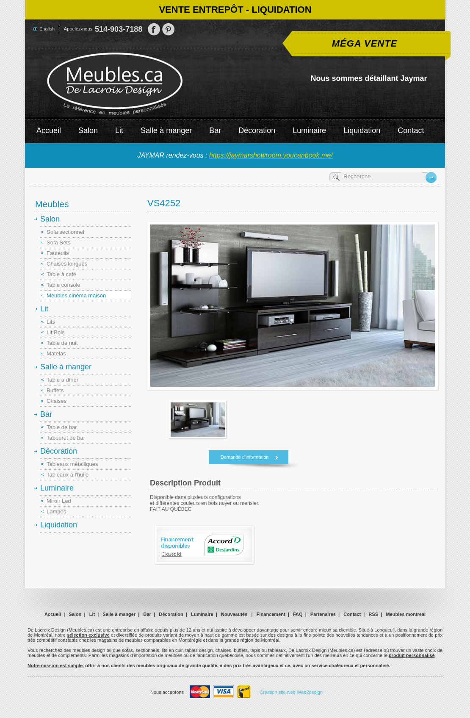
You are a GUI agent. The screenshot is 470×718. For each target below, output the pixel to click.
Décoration (256, 130)
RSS (374, 614)
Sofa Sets (58, 242)
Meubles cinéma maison (76, 295)
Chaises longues (67, 264)
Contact (411, 130)
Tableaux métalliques (72, 464)
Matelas (56, 353)
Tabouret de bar (66, 438)
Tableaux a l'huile (67, 474)
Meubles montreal (406, 614)
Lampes (56, 511)
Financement (271, 614)
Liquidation (361, 130)
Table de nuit (62, 343)
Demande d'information (244, 457)
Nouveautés (234, 614)
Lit (119, 130)
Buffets (55, 390)
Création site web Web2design (291, 692)
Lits (51, 322)
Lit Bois (56, 332)
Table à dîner (62, 380)
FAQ (298, 614)
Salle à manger (166, 130)
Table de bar (62, 427)
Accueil (48, 130)
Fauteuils (58, 253)
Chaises (56, 401)
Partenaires (323, 614)
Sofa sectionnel (65, 232)
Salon (88, 130)
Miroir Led (59, 501)
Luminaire (309, 130)
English (47, 28)
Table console (63, 285)
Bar (215, 130)
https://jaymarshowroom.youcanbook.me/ (271, 155)
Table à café (61, 274)
